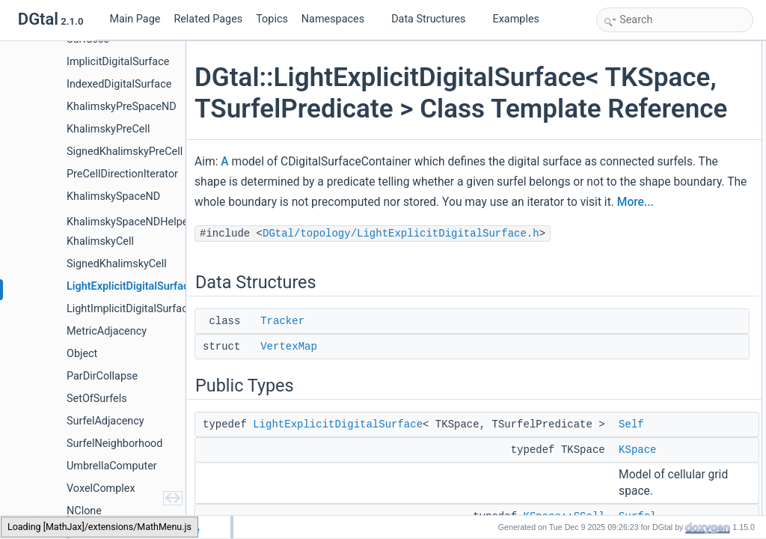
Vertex (625, 280)
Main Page (134, 19)
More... (307, 274)
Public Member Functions (651, 411)
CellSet (627, 247)
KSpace (628, 132)
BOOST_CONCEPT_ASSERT (673, 428)
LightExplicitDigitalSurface (342, 496)
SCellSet (630, 263)
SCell (623, 230)
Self (620, 115)
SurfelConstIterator (650, 346)
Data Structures (434, 19)
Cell (620, 214)
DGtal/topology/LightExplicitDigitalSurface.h (405, 305)
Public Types (626, 99)
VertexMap (293, 418)
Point (623, 379)
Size (621, 164)
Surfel (624, 148)
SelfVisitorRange (646, 329)
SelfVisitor (633, 313)
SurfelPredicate (643, 181)
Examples (516, 19)
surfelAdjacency (644, 494)
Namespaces (338, 19)
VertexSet (632, 296)
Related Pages (208, 19)
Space (625, 362)
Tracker (287, 393)
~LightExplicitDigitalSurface (667, 444)
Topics (272, 19)
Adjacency (633, 197)
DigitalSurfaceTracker (656, 395)
